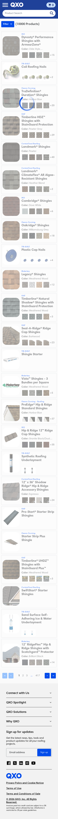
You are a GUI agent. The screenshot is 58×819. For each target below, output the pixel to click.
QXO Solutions (29, 712)
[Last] (53, 675)
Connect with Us (29, 693)
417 (38, 675)
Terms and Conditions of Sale (23, 793)
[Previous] (11, 675)
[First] (4, 675)
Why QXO (29, 721)
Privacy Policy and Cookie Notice (25, 782)
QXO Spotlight (29, 702)
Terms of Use (13, 788)
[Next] (47, 675)
